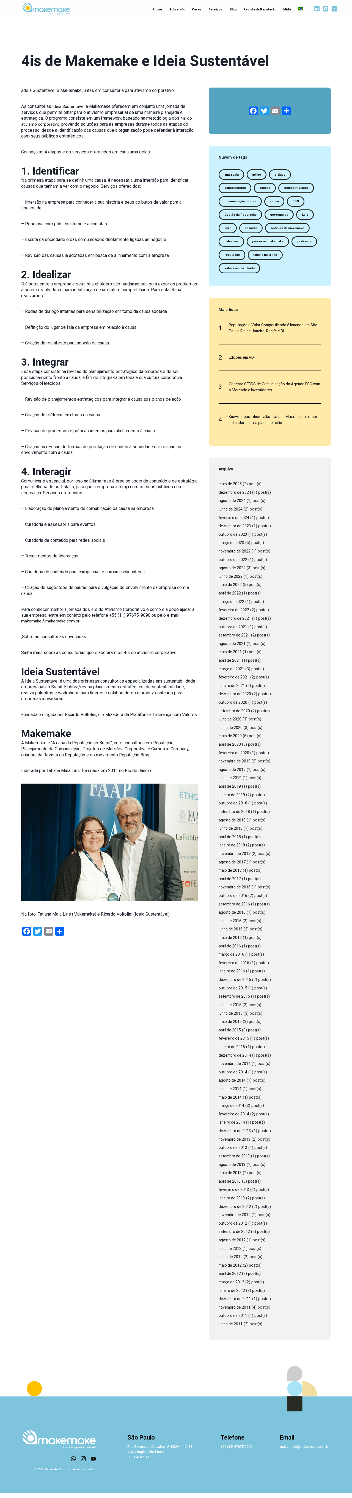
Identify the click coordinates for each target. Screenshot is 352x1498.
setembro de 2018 (235, 816)
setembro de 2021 (235, 640)
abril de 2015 (230, 1035)
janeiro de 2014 (232, 1127)
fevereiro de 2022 (234, 615)
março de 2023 (232, 547)
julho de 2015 (231, 1010)
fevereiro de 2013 (234, 1194)
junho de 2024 (231, 514)
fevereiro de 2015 (234, 1043)
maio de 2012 (231, 1270)
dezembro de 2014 (235, 1060)
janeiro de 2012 (232, 1295)
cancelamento (235, 188)
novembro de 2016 (235, 892)
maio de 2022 (231, 589)
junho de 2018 (231, 833)
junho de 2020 (231, 732)
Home (157, 9)
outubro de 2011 (233, 1320)
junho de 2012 (231, 1261)
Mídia (286, 9)
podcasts (306, 243)
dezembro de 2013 (235, 1136)
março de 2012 (232, 1287)
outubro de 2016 (233, 900)
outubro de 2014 (233, 1077)
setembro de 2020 (235, 716)
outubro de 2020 (233, 707)
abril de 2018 (230, 842)
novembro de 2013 (235, 1144)
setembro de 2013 (235, 1161)
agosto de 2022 (233, 573)
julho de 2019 (231, 783)
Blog (232, 9)
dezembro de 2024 (235, 497)
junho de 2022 (231, 581)
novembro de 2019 (235, 766)
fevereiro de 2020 (234, 758)
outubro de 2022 (233, 564)
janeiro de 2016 (232, 976)
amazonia (231, 174)
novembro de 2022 (235, 556)
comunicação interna (240, 202)
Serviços (214, 9)
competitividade (297, 188)
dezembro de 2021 (235, 623)
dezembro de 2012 (235, 1211)
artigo (257, 174)
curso (275, 202)
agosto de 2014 (233, 1085)
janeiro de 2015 (232, 1052)
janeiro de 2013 (232, 1203)
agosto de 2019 (233, 774)
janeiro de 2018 (232, 850)
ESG (297, 202)
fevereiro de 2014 (234, 1119)
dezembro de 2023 (235, 531)
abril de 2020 (230, 749)
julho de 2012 (231, 1253)
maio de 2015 (231, 1026)
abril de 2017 (230, 884)
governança (280, 216)
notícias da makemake (289, 230)
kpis (307, 216)
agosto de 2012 (233, 1245)
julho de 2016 (231, 926)
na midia (252, 230)
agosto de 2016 (233, 917)
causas (265, 188)
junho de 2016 (231, 934)
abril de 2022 (230, 598)
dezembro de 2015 (235, 984)
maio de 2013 (231, 1178)
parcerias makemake (269, 243)
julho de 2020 (231, 724)
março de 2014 (232, 1110)
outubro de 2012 (233, 1228)
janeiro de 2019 (232, 800)
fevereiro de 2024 (234, 522)
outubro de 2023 (233, 539)
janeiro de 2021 (232, 690)
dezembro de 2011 (235, 1303)
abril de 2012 (230, 1278)
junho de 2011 (231, 1329)
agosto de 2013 (233, 1169)
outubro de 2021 (233, 631)
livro (228, 230)
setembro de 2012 (235, 1236)
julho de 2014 (231, 1094)
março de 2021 (232, 673)
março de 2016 (232, 959)
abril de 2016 (230, 951)
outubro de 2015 (233, 993)
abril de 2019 (230, 791)
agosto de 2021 (233, 648)
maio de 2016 (231, 942)
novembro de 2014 (235, 1068)
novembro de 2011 (235, 1312)
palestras (231, 243)
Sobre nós (177, 9)
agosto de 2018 (233, 825)
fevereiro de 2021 (234, 682)
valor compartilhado (239, 271)
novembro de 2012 (235, 1220)
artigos (281, 174)
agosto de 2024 (233, 505)
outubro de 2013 (233, 1152)
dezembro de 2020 (235, 699)
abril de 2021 (230, 665)
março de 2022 (232, 606)
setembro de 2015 (235, 1001)
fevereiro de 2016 (234, 968)
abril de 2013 (230, 1186)
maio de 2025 (231, 489)
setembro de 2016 (235, 909)
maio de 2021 (231, 657)
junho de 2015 (231, 1018)
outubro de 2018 (233, 808)
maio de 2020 (231, 741)
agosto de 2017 (233, 867)
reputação (232, 257)
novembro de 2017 (235, 858)
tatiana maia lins (266, 257)
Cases (196, 9)
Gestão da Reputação (240, 216)
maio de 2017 (231, 875)
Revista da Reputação (258, 9)
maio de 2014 (231, 1102)
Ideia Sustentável (69, 106)
